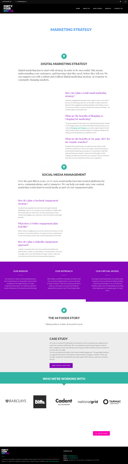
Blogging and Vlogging (79, 128)
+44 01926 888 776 (6, 1)
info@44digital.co (22, 1)
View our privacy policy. (52, 461)
